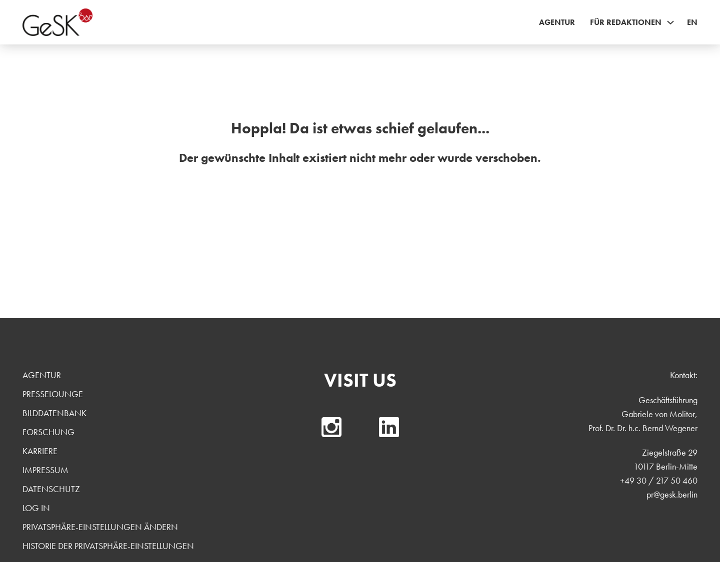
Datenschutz (51, 489)
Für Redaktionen (626, 22)
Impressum (45, 470)
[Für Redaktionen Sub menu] (670, 22)
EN (692, 22)
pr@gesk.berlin (672, 494)
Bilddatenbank (54, 413)
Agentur (557, 22)
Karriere (40, 451)
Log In (36, 508)
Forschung (48, 432)
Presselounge (52, 394)
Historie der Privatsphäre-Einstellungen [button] (108, 546)
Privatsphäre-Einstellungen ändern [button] (100, 527)
